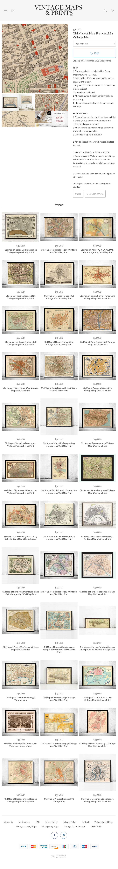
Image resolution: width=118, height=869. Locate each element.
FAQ (38, 822)
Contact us (78, 163)
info (90, 142)
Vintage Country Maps (26, 826)
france (78, 194)
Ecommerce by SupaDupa (61, 856)
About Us (8, 822)
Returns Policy (69, 822)
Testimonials (24, 822)
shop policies (95, 174)
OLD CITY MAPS (95, 194)
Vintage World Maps (103, 822)
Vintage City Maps (50, 826)
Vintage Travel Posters (74, 826)
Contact (85, 822)
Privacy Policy (51, 822)
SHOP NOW (96, 826)
